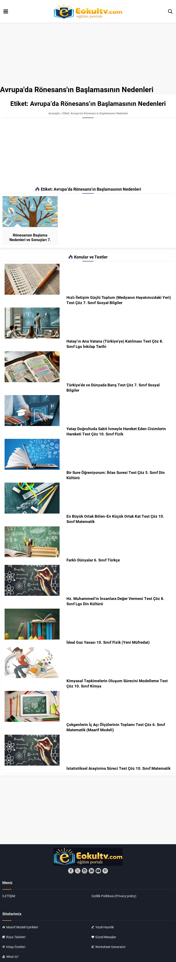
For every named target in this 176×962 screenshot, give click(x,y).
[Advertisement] (88, 152)
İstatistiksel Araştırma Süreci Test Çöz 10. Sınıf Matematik (118, 768)
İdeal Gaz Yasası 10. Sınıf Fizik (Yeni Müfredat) (108, 642)
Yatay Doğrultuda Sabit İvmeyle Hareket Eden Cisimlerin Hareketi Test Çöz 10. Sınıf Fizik (116, 431)
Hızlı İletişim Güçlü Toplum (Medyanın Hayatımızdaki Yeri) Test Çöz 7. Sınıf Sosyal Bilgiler (118, 300)
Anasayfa (54, 113)
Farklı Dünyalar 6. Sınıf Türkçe (93, 560)
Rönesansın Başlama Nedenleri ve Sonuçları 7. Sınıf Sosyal (30, 240)
